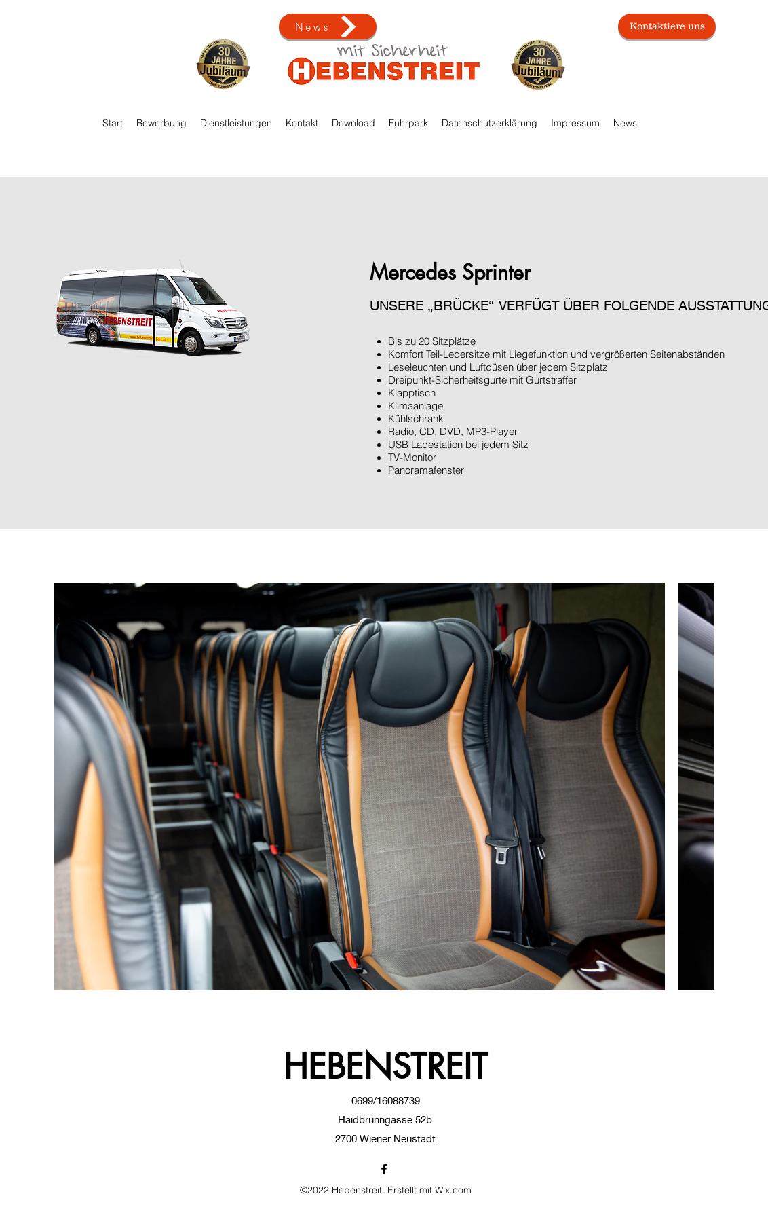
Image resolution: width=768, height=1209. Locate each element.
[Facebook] (384, 1169)
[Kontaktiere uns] (667, 26)
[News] (328, 26)
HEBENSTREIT (386, 1066)
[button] (408, 123)
